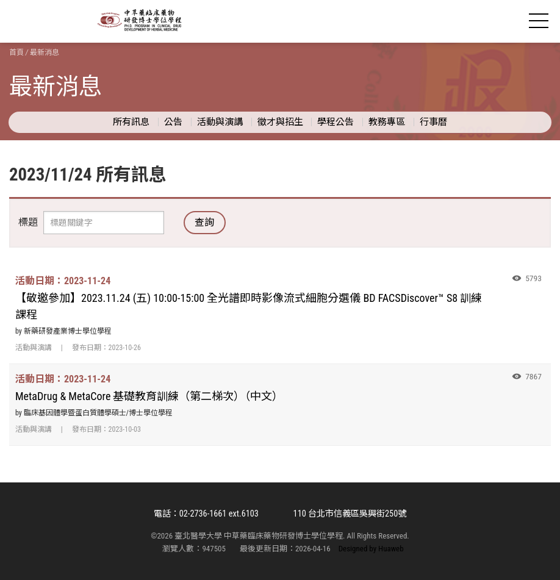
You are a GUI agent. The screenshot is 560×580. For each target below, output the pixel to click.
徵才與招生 (280, 121)
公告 (173, 121)
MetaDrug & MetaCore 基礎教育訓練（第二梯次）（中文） (149, 396)
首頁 (16, 52)
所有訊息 (131, 121)
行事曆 (433, 121)
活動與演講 (220, 121)
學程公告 (335, 121)
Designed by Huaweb (371, 548)
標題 (28, 222)
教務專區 (386, 121)
